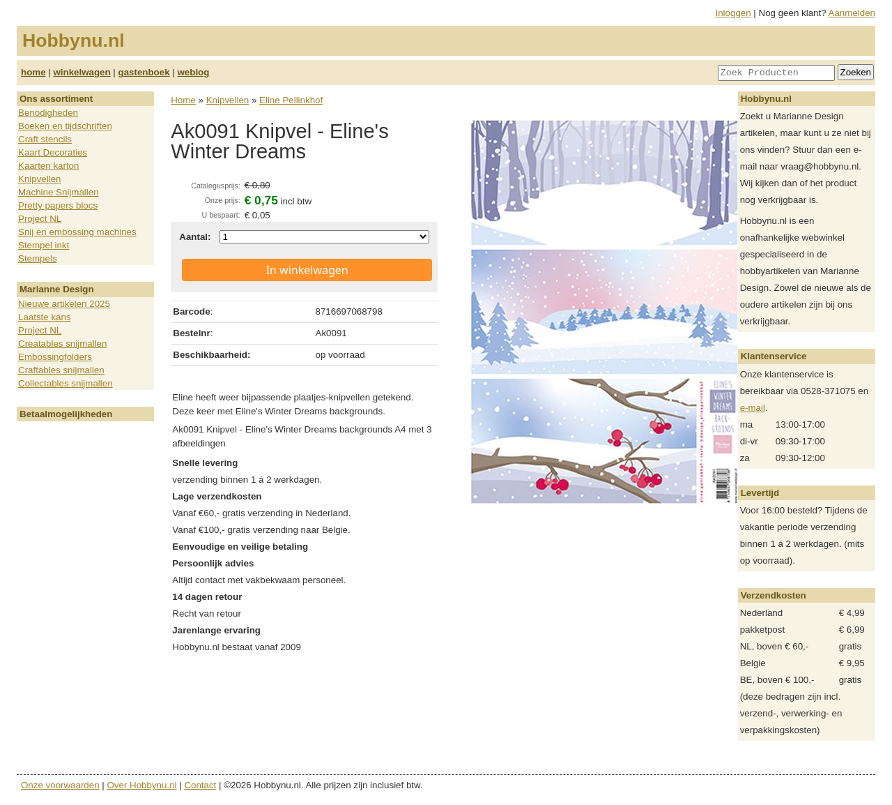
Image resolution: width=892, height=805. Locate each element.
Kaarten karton (48, 165)
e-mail (752, 407)
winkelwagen (81, 72)
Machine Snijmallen (58, 192)
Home (183, 100)
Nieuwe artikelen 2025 (64, 304)
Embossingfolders (55, 357)
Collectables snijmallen (65, 383)
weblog (193, 72)
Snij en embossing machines (77, 232)
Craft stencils (45, 139)
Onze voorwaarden (60, 785)
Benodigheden (48, 112)
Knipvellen (39, 179)
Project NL (39, 218)
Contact (200, 785)
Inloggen (733, 13)
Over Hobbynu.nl (142, 785)
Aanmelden (852, 13)
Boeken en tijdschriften (65, 126)
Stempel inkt (43, 245)
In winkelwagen (307, 270)
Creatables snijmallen (62, 343)
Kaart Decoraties (52, 152)
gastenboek (144, 72)
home (33, 72)
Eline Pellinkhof (291, 100)
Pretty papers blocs (58, 205)
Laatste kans (44, 317)
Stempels (37, 258)
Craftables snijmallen (61, 370)
